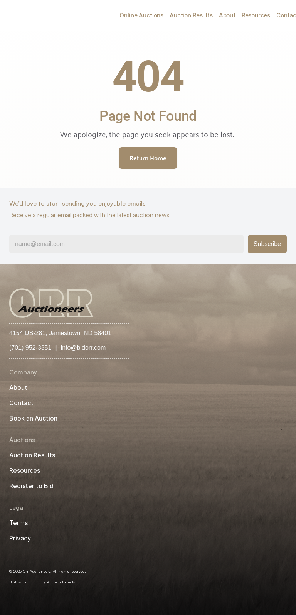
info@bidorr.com (83, 347)
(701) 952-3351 (30, 347)
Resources (256, 15)
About (227, 15)
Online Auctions (141, 15)
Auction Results (191, 15)
